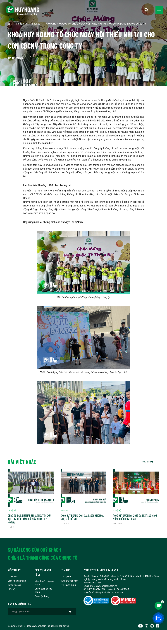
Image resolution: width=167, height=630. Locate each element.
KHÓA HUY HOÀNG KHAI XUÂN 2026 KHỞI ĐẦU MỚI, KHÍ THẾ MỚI (82, 517)
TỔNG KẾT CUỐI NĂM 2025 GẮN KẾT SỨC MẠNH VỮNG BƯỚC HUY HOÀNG (135, 517)
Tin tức (20, 23)
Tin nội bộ (34, 23)
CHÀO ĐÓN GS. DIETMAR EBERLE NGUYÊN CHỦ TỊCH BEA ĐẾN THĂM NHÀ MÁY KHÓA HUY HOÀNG (29, 519)
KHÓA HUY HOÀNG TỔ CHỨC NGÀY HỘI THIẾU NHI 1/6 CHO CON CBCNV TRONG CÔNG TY (96, 23)
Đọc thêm (147, 461)
